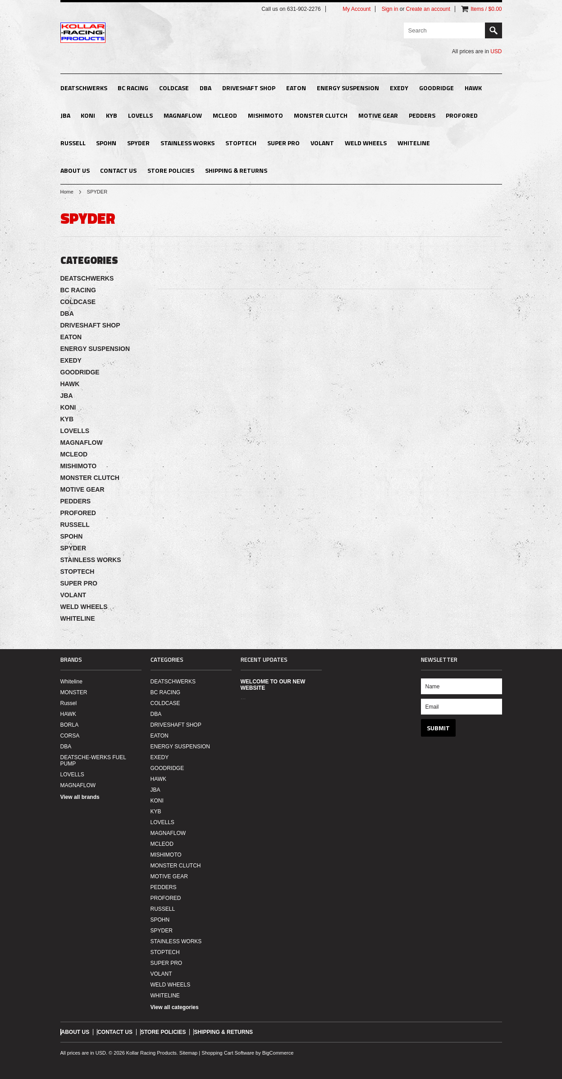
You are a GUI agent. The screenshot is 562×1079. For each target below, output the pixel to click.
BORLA (69, 725)
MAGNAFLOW (183, 115)
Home (66, 191)
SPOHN (106, 143)
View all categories (175, 1007)
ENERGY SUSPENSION (348, 87)
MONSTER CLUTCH (320, 115)
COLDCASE (174, 87)
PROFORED (462, 115)
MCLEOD (225, 115)
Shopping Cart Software (227, 1053)
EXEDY (399, 87)
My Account (356, 9)
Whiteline (71, 681)
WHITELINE (414, 143)
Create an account (428, 9)
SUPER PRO (283, 143)
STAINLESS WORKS (187, 143)
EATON (296, 87)
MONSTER (73, 692)
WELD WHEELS (366, 143)
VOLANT (322, 143)
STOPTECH (240, 143)
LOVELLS (140, 115)
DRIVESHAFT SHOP (248, 87)
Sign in (390, 9)
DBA (205, 87)
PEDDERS (422, 115)
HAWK (473, 87)
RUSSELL (73, 143)
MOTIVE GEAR (378, 115)
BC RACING (133, 87)
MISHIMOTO (265, 115)
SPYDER (138, 143)
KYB (111, 115)
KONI (88, 115)
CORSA (70, 736)
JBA (65, 115)
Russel (68, 703)
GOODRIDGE (436, 87)
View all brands (80, 797)
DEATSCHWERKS (83, 87)
